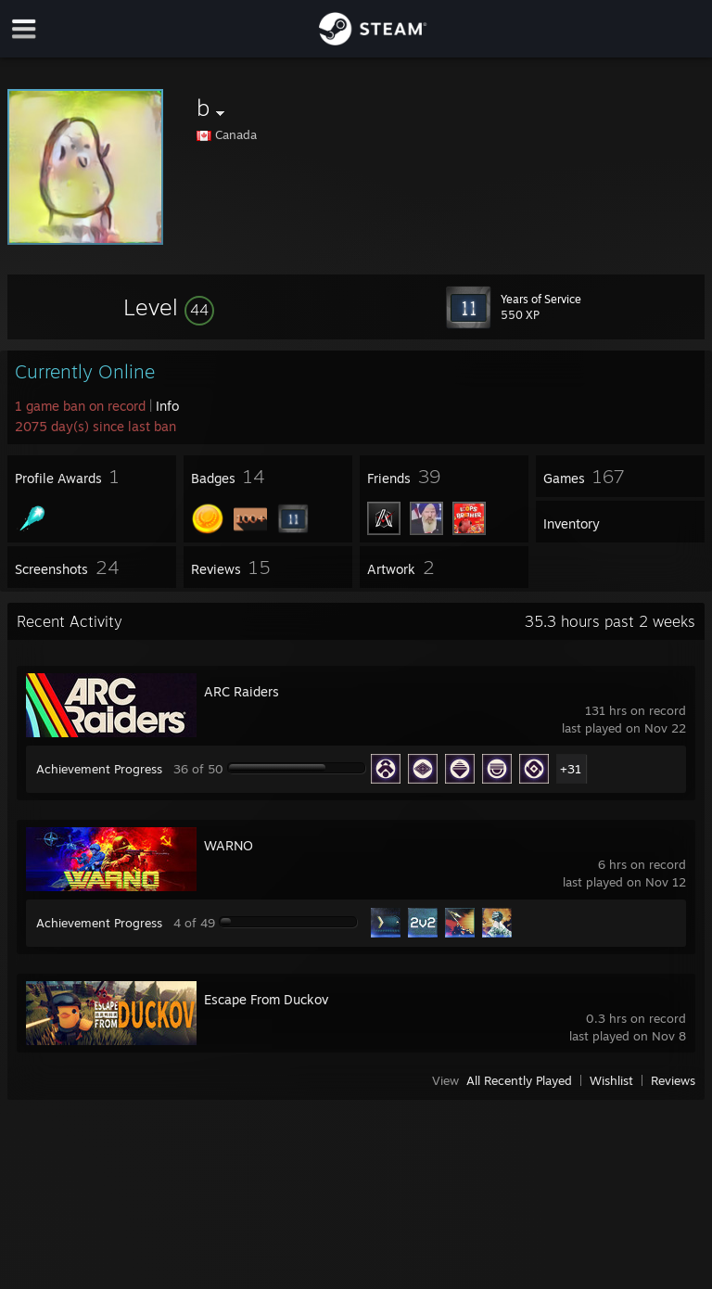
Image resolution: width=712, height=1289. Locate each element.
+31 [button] (570, 768)
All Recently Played (519, 1080)
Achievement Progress (99, 768)
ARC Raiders (241, 691)
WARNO (228, 845)
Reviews (673, 1080)
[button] (168, 306)
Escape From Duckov (266, 999)
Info (167, 406)
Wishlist (611, 1080)
